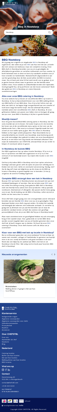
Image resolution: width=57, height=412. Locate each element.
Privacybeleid (7, 325)
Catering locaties (8, 353)
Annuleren (6, 330)
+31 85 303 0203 (8, 386)
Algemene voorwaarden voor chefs (15, 321)
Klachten (5, 328)
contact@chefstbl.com (10, 383)
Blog (3, 344)
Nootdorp (28, 32)
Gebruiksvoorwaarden (10, 323)
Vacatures (5, 342)
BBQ (34, 62)
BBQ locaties (6, 362)
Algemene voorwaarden (11, 319)
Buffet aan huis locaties (11, 355)
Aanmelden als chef (9, 339)
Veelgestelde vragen (9, 317)
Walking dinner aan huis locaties (14, 360)
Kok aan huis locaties (9, 358)
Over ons (5, 337)
